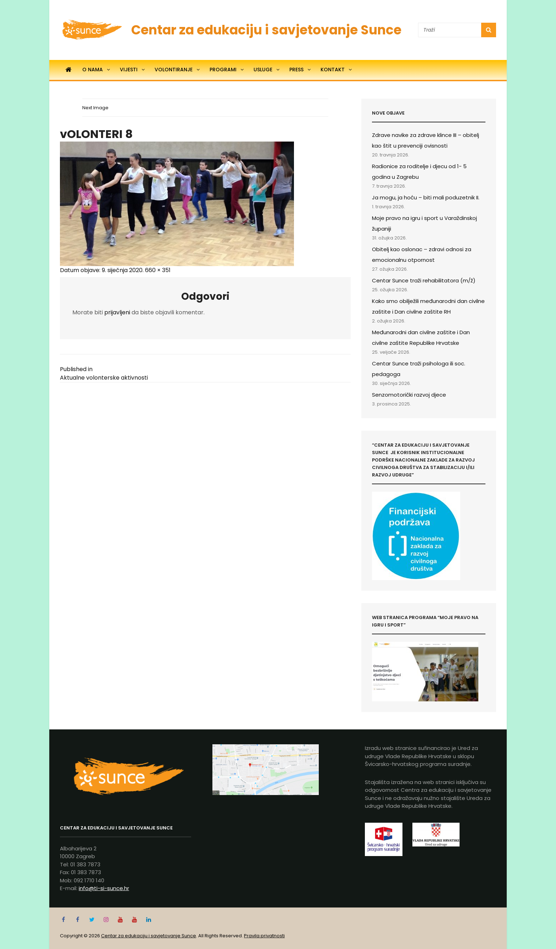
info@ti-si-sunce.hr (104, 888)
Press (300, 69)
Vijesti (133, 69)
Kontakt (337, 69)
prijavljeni (117, 312)
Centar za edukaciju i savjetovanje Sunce (266, 30)
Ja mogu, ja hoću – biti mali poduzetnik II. (425, 197)
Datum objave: (102, 270)
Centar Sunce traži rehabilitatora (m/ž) (424, 280)
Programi (227, 69)
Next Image (95, 107)
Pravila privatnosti (264, 935)
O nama (96, 69)
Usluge (267, 69)
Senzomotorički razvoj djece (409, 394)
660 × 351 (158, 270)
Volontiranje (178, 69)
